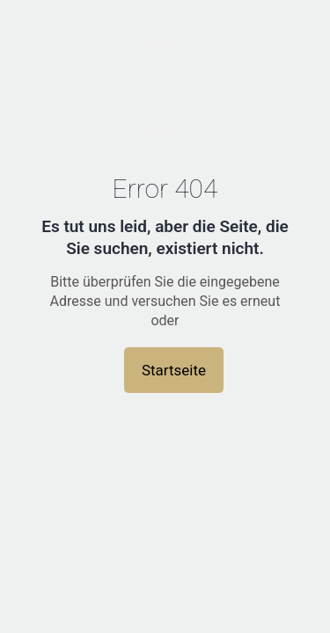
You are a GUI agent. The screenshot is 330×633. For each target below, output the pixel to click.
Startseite (174, 370)
